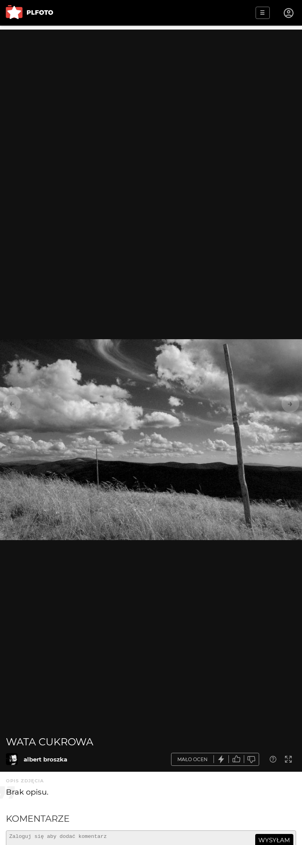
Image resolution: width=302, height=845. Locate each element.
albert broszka (45, 759)
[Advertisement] (151, 85)
